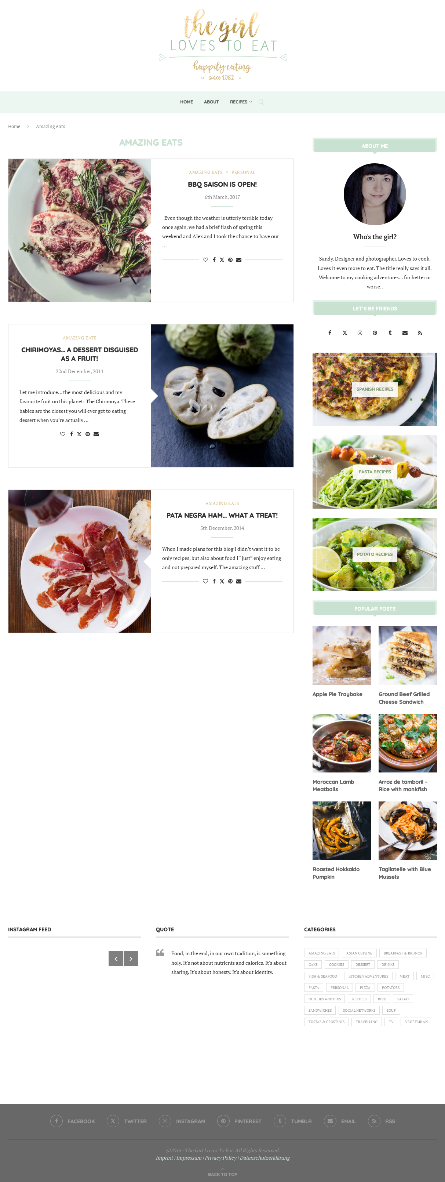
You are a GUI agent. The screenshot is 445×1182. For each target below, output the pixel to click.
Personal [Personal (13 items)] (319, 1001)
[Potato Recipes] (375, 554)
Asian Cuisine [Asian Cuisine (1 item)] (365, 951)
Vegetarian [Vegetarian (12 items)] (321, 1051)
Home (186, 102)
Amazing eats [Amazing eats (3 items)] (324, 951)
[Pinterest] (375, 332)
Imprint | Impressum (178, 1155)
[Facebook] (330, 332)
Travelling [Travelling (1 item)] (375, 1038)
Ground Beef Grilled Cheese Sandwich (403, 697)
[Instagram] (360, 332)
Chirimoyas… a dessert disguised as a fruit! (79, 354)
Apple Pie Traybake (337, 693)
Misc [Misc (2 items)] (394, 988)
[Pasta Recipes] (375, 471)
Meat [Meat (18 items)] (371, 988)
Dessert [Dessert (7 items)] (317, 976)
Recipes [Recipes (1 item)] (365, 1013)
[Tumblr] (390, 332)
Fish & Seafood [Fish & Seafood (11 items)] (381, 976)
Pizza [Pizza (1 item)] (348, 1001)
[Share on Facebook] (214, 260)
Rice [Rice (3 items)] (390, 1013)
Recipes (238, 102)
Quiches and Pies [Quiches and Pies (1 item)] (327, 1013)
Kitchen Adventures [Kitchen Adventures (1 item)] (331, 988)
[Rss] (420, 332)
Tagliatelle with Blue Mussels (404, 871)
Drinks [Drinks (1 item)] (345, 976)
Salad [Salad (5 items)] (413, 1013)
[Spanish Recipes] (375, 389)
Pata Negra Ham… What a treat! (222, 516)
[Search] (261, 102)
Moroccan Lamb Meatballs (333, 784)
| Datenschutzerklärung (263, 1155)
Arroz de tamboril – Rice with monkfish (403, 784)
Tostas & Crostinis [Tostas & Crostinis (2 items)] (330, 1038)
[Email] (405, 332)
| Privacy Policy (219, 1155)
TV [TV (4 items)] (403, 1038)
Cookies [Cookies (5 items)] (397, 963)
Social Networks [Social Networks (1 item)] (365, 1026)
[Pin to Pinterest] (230, 260)
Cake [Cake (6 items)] (371, 963)
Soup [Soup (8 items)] (402, 1026)
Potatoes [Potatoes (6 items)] (376, 1001)
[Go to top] (222, 1171)
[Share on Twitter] (222, 260)
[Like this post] (205, 260)
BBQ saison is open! (222, 185)
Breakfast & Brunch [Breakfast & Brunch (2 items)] (331, 963)
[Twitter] (345, 332)
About (211, 102)
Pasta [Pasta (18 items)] (418, 988)
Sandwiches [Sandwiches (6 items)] (322, 1026)
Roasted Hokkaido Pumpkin (336, 871)
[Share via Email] (238, 260)
